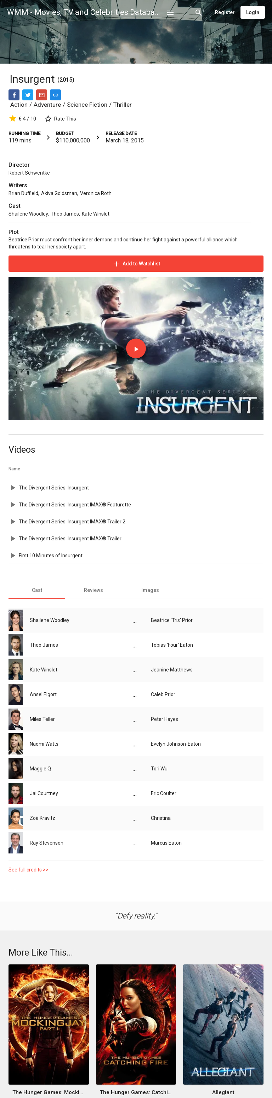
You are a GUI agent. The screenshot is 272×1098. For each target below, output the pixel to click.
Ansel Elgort (43, 694)
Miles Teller (42, 719)
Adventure (47, 104)
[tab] (36, 590)
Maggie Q (40, 768)
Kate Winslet (95, 214)
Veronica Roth (96, 193)
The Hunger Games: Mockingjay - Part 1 (48, 1092)
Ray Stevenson (46, 843)
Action (19, 104)
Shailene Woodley (28, 214)
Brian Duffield (23, 193)
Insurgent (33, 79)
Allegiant (223, 1092)
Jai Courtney (44, 793)
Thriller (122, 104)
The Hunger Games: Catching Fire (136, 1092)
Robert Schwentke (29, 173)
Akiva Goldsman (59, 193)
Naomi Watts (44, 744)
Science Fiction (87, 104)
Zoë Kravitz (42, 818)
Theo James (65, 214)
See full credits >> (28, 870)
